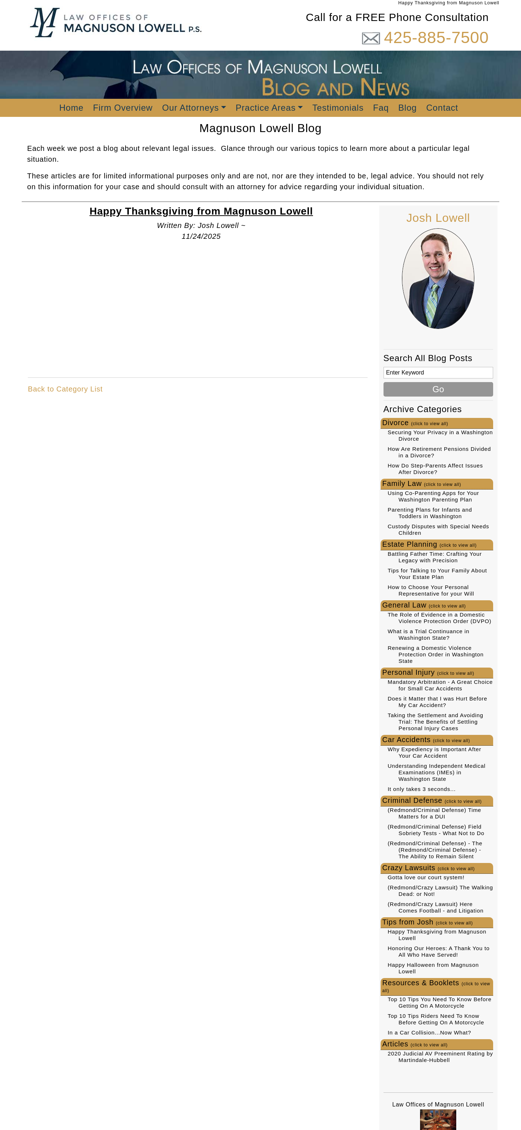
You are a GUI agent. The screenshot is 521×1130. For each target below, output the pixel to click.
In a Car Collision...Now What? (429, 1032)
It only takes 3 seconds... (422, 789)
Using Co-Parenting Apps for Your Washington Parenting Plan (433, 496)
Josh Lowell (438, 217)
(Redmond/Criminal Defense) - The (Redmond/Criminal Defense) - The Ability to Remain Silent (435, 849)
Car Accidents (426, 740)
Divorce (415, 423)
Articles (415, 1044)
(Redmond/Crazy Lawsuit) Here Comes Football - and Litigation (436, 907)
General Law (424, 605)
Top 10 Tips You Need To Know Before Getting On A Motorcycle (440, 1002)
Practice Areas (266, 108)
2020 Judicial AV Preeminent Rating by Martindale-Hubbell (440, 1056)
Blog (407, 108)
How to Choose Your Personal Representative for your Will (431, 590)
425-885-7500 (436, 37)
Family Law (421, 483)
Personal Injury (428, 672)
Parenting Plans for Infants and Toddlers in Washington (430, 513)
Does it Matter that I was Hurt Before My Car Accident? (437, 701)
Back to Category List (65, 389)
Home (71, 108)
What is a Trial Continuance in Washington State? (429, 634)
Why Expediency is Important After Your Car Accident (435, 752)
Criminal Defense (432, 800)
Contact (442, 108)
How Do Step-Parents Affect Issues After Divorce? (435, 468)
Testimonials (338, 108)
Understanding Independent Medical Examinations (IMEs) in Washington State (437, 772)
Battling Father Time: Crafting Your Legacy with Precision (435, 557)
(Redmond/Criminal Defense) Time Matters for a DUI (435, 813)
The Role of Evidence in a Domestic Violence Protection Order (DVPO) (440, 617)
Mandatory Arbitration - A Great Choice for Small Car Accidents (440, 685)
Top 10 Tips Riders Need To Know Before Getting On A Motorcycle (436, 1019)
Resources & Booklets (436, 986)
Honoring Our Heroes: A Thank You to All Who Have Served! (439, 951)
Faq (381, 108)
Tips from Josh (427, 922)
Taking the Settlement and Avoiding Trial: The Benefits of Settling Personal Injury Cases (435, 721)
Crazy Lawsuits (428, 868)
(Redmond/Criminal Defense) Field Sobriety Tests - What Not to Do (436, 830)
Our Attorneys (190, 108)
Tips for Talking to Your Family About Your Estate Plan (437, 573)
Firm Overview (123, 108)
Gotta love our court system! (426, 877)
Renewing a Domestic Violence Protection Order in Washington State (436, 654)
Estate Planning (429, 544)
